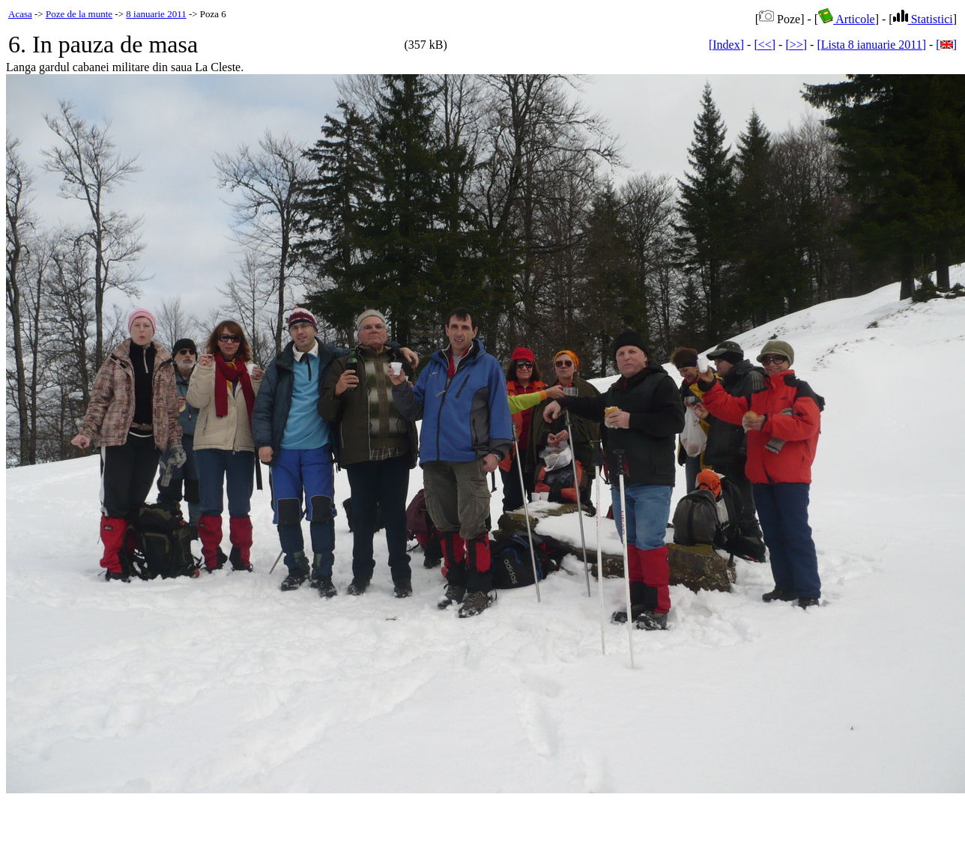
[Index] (726, 44)
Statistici (923, 19)
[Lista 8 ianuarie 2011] (871, 44)
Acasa (20, 13)
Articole (846, 19)
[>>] (796, 44)
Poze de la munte (79, 13)
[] (946, 44)
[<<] (764, 44)
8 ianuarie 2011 (156, 13)
